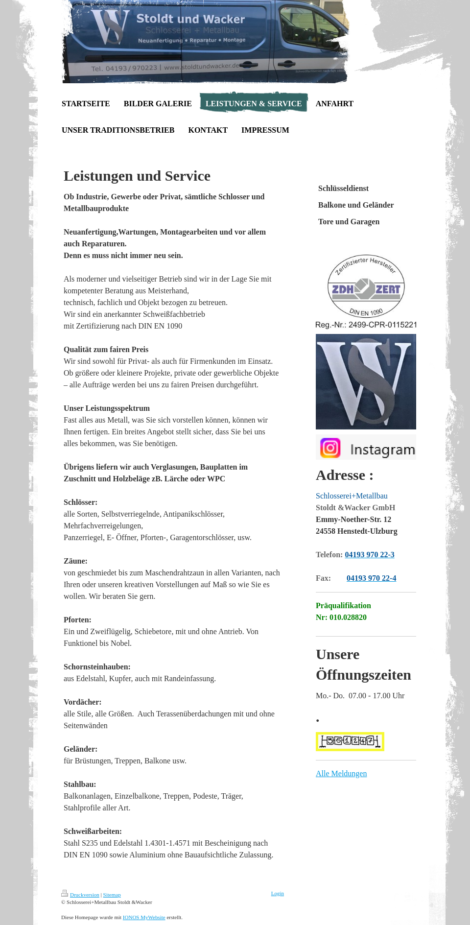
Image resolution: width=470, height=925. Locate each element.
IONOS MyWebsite (144, 917)
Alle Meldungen (341, 773)
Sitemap (112, 895)
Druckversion (80, 895)
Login (277, 893)
